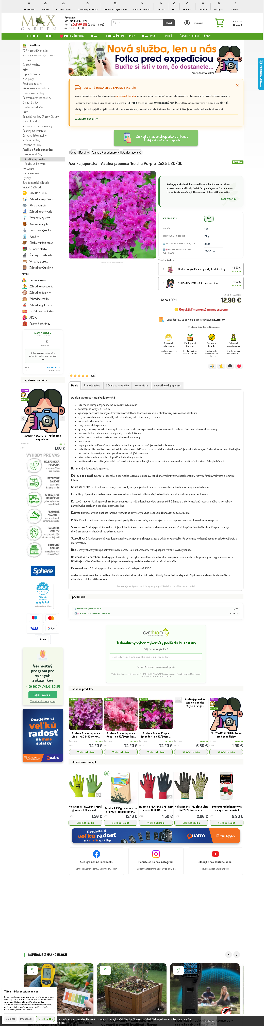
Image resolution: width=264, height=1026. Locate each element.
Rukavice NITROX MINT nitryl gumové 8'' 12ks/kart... (85, 808)
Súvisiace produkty (117, 385)
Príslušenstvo (92, 385)
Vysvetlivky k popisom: (167, 385)
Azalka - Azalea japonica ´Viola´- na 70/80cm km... (85, 734)
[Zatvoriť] (237, 85)
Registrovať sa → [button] (43, 694)
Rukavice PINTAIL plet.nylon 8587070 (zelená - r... (191, 808)
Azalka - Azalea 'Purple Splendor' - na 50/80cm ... (156, 734)
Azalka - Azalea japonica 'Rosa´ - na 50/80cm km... (121, 734)
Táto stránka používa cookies (21, 991)
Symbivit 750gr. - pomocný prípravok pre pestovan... (121, 810)
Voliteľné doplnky (166, 260)
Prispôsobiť (26, 1018)
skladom (99, 741)
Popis (74, 385)
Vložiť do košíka (85, 752)
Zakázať (10, 1018)
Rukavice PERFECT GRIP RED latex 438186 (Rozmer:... (156, 808)
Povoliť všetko (45, 1019)
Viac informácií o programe (42, 701)
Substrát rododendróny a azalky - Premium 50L (227, 808)
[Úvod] (38, 23)
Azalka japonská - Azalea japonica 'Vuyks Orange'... (195, 702)
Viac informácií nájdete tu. (79, 1022)
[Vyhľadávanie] (137, 22)
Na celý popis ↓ (229, 199)
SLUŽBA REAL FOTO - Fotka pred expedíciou (42, 437)
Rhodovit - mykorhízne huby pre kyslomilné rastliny (201, 269)
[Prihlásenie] (193, 23)
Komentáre (141, 385)
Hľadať (169, 22)
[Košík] (228, 22)
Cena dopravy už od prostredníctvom (196, 319)
